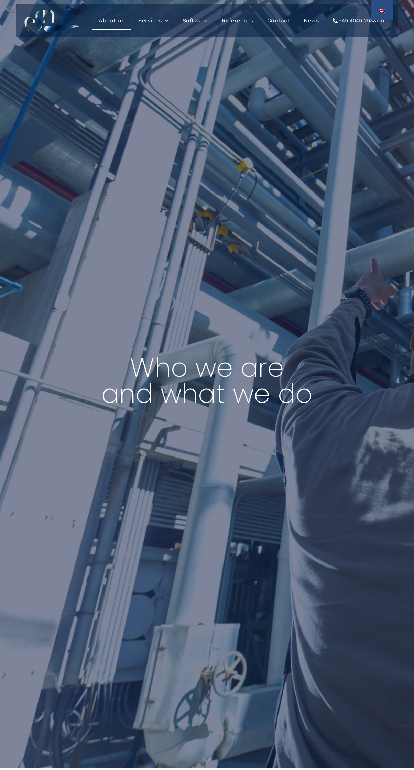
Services (153, 20)
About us (111, 20)
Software (195, 20)
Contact (278, 20)
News (311, 20)
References (237, 20)
